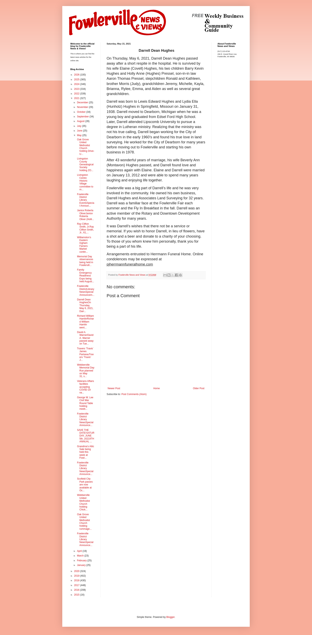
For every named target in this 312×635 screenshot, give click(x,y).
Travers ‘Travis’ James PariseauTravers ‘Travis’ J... (85, 354)
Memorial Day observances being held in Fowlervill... (84, 261)
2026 (77, 74)
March (80, 555)
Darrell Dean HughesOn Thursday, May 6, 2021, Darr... (84, 305)
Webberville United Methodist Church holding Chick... (83, 502)
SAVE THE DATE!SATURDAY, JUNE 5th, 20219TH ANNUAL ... (85, 436)
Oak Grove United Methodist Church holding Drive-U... (85, 146)
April (79, 551)
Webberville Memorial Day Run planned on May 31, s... (85, 370)
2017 (77, 585)
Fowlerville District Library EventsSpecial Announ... (85, 200)
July (79, 126)
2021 (77, 98)
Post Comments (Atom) (134, 394)
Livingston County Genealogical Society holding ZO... (85, 164)
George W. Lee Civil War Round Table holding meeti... (84, 403)
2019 (77, 575)
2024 (77, 84)
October (81, 112)
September (83, 116)
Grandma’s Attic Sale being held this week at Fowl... (85, 452)
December (83, 102)
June (80, 130)
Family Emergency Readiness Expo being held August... (85, 275)
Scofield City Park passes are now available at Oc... (84, 484)
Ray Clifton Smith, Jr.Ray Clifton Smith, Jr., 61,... (85, 228)
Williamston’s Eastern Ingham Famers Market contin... (83, 244)
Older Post (198, 388)
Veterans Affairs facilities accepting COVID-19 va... (85, 387)
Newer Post (114, 388)
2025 (77, 79)
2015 (77, 594)
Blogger (170, 617)
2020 (77, 571)
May (79, 135)
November (83, 107)
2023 (77, 89)
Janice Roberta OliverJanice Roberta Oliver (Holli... (85, 214)
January (81, 565)
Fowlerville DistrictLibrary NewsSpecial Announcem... (85, 290)
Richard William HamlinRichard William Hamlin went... (85, 321)
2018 (77, 580)
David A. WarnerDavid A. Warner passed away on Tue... (85, 338)
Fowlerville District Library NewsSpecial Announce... (84, 419)
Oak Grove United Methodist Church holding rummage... (84, 521)
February (82, 560)
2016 (77, 589)
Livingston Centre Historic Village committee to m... (84, 182)
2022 (77, 93)
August (81, 121)
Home (156, 388)
